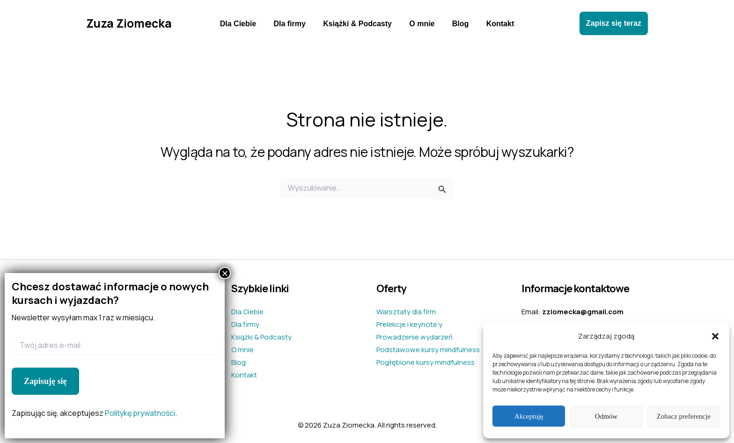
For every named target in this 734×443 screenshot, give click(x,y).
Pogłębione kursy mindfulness (425, 362)
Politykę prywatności (140, 413)
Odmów (606, 416)
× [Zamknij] (224, 273)
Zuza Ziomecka (129, 23)
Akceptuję (528, 416)
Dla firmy (293, 24)
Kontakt (494, 24)
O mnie (420, 24)
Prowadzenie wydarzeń (414, 337)
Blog (456, 24)
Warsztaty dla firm (406, 312)
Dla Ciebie (244, 24)
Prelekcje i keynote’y (409, 324)
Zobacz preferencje (684, 416)
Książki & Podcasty (358, 24)
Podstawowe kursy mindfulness (428, 349)
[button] (715, 336)
